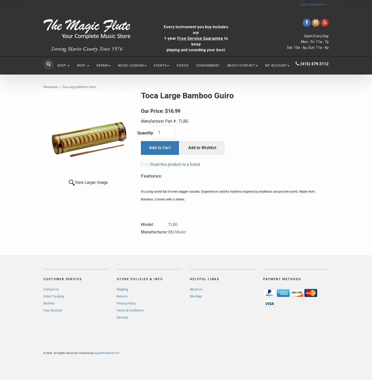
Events (161, 65)
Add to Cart (160, 147)
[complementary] (335, 352)
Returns (122, 296)
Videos (182, 65)
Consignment (208, 65)
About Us (196, 289)
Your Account (52, 310)
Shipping (122, 289)
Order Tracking (53, 296)
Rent (83, 65)
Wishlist (49, 303)
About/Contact (242, 65)
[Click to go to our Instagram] (316, 22)
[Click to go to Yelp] (325, 22)
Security (122, 317)
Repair (104, 65)
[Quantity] (164, 132)
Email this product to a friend (175, 164)
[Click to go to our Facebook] (307, 22)
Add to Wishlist (202, 147)
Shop (63, 65)
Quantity (145, 133)
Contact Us (51, 289)
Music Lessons (132, 65)
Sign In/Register (313, 4)
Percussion (50, 87)
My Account (277, 65)
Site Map (196, 296)
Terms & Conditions (130, 310)
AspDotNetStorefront (106, 353)
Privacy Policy (126, 303)
